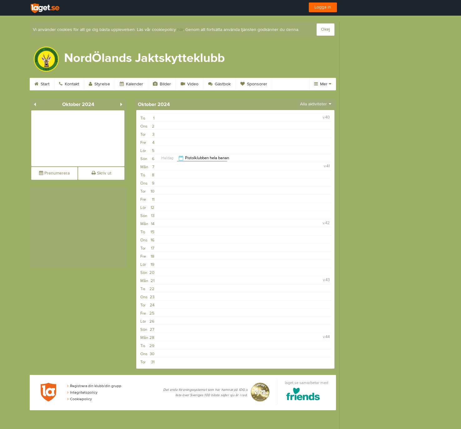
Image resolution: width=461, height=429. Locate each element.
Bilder (162, 84)
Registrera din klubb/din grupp (94, 385)
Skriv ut (101, 173)
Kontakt (69, 84)
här (180, 30)
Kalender (131, 84)
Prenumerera (54, 173)
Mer (322, 84)
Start (41, 84)
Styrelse (99, 84)
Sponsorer (253, 84)
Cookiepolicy (79, 398)
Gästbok (219, 84)
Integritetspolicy (82, 392)
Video (189, 84)
